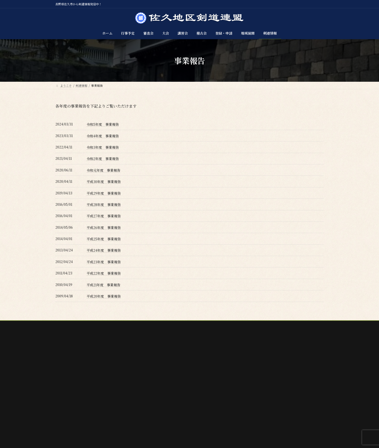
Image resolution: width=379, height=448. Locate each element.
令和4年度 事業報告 (103, 135)
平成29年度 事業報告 (104, 193)
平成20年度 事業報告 (104, 296)
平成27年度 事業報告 (104, 215)
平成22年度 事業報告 (104, 273)
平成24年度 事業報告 (104, 250)
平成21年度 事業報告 (103, 284)
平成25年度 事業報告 (104, 238)
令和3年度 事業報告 (103, 147)
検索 (309, 362)
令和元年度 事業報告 (103, 170)
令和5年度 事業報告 (103, 124)
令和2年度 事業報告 (103, 158)
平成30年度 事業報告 (104, 181)
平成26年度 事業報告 (104, 227)
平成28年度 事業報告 (104, 204)
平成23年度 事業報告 (104, 261)
